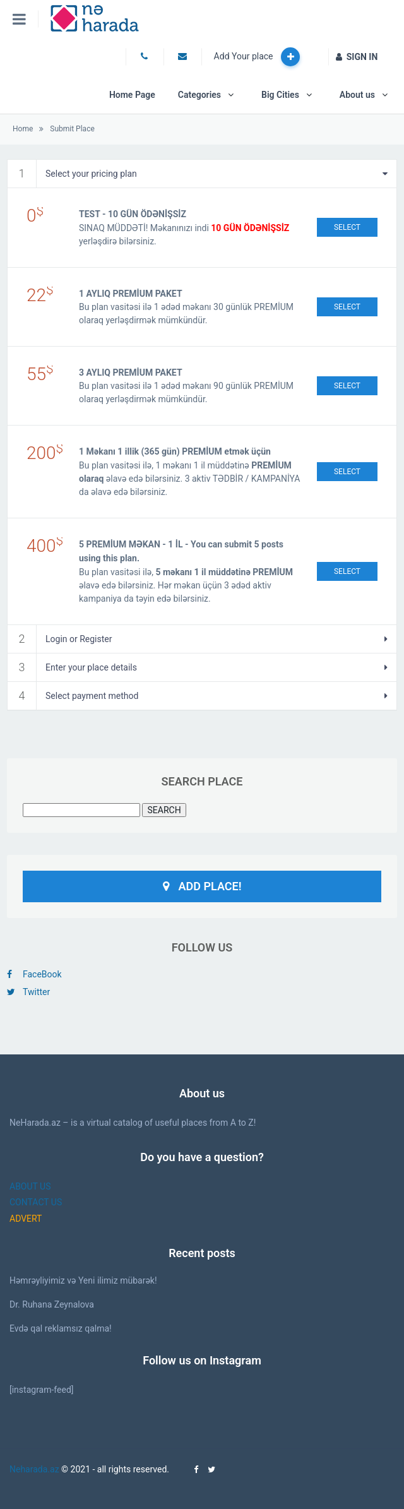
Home (23, 128)
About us (357, 95)
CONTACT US (35, 1202)
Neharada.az (34, 1469)
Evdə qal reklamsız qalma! (60, 1328)
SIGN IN (357, 57)
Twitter (28, 992)
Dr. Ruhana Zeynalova (51, 1304)
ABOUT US (30, 1186)
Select (347, 227)
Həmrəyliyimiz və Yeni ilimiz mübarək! (83, 1280)
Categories (199, 95)
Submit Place (72, 128)
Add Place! (202, 886)
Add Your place (257, 56)
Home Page (132, 95)
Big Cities (280, 95)
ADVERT (25, 1219)
